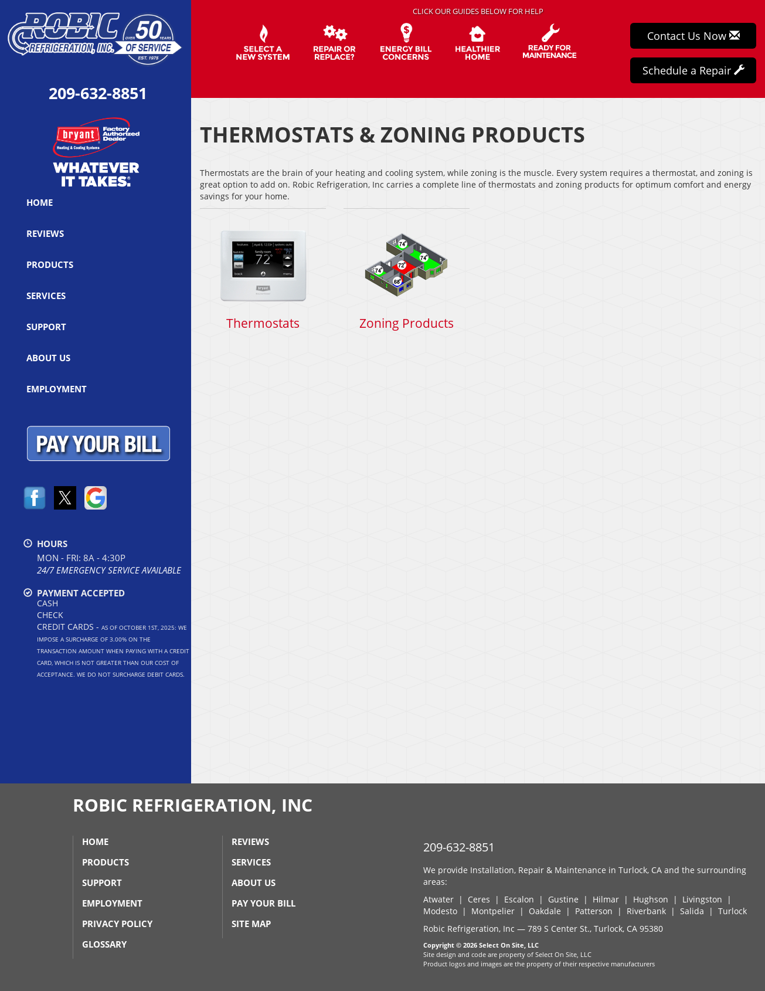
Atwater (438, 899)
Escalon (519, 899)
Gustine (563, 899)
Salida (692, 911)
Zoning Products (407, 275)
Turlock (732, 911)
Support (46, 326)
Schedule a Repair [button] (693, 70)
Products (49, 264)
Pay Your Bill (263, 903)
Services (46, 295)
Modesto (440, 911)
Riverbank (646, 911)
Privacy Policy (117, 923)
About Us (48, 358)
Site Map (251, 923)
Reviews (45, 233)
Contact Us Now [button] (693, 36)
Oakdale (545, 911)
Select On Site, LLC (509, 945)
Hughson (650, 899)
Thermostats (263, 275)
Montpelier (493, 911)
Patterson (594, 911)
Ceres (479, 899)
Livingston (702, 899)
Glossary (104, 944)
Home (39, 202)
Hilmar (606, 899)
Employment (56, 389)
